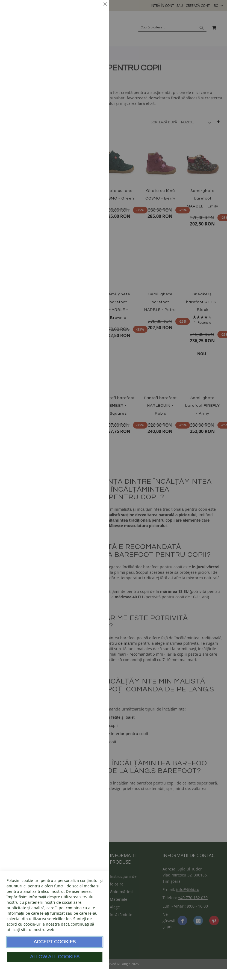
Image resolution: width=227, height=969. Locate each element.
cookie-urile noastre (41, 924)
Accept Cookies (55, 941)
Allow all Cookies (54, 956)
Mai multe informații (85, 53)
